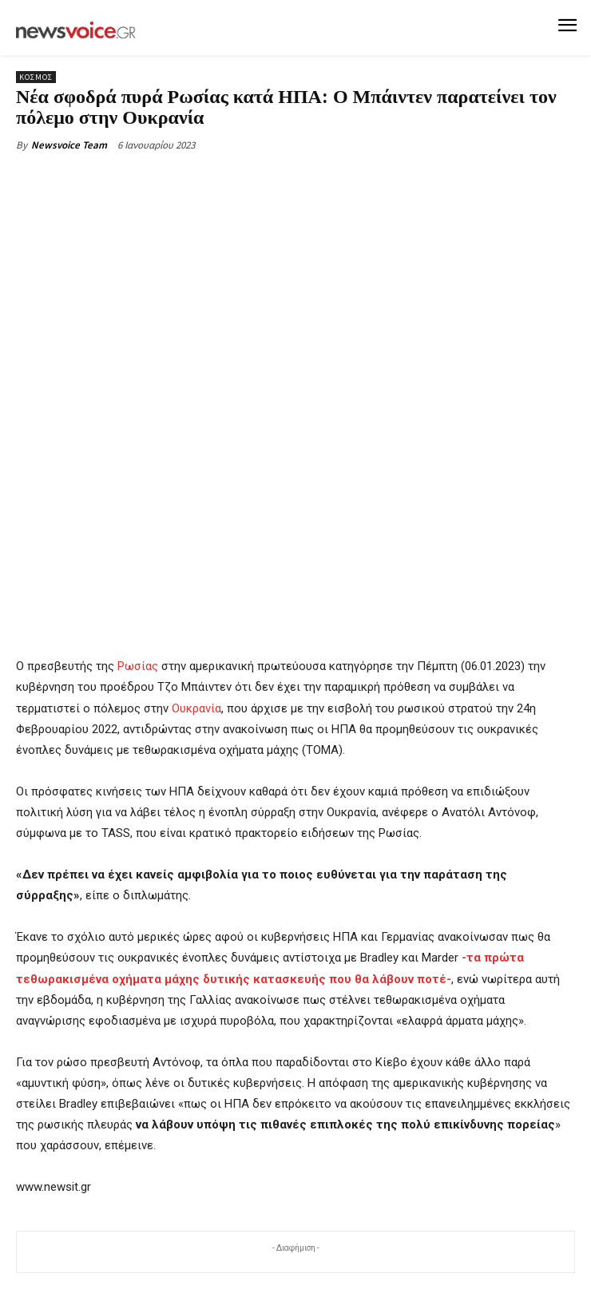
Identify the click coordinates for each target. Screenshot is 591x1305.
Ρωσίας (137, 666)
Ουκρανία (196, 707)
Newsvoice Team (69, 145)
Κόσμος (36, 77)
